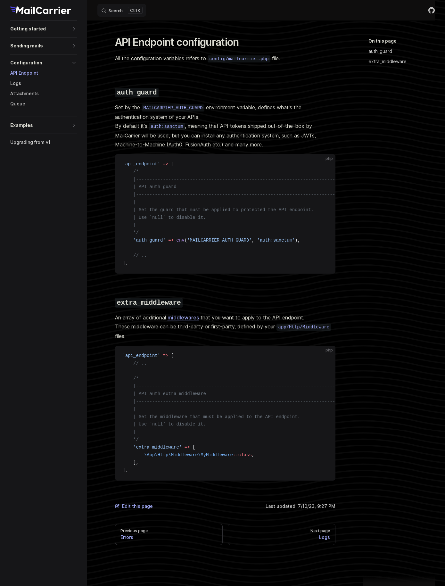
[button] (43, 29)
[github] (431, 10)
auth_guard (380, 51)
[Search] (121, 10)
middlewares (183, 317)
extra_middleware (387, 61)
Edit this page (134, 506)
